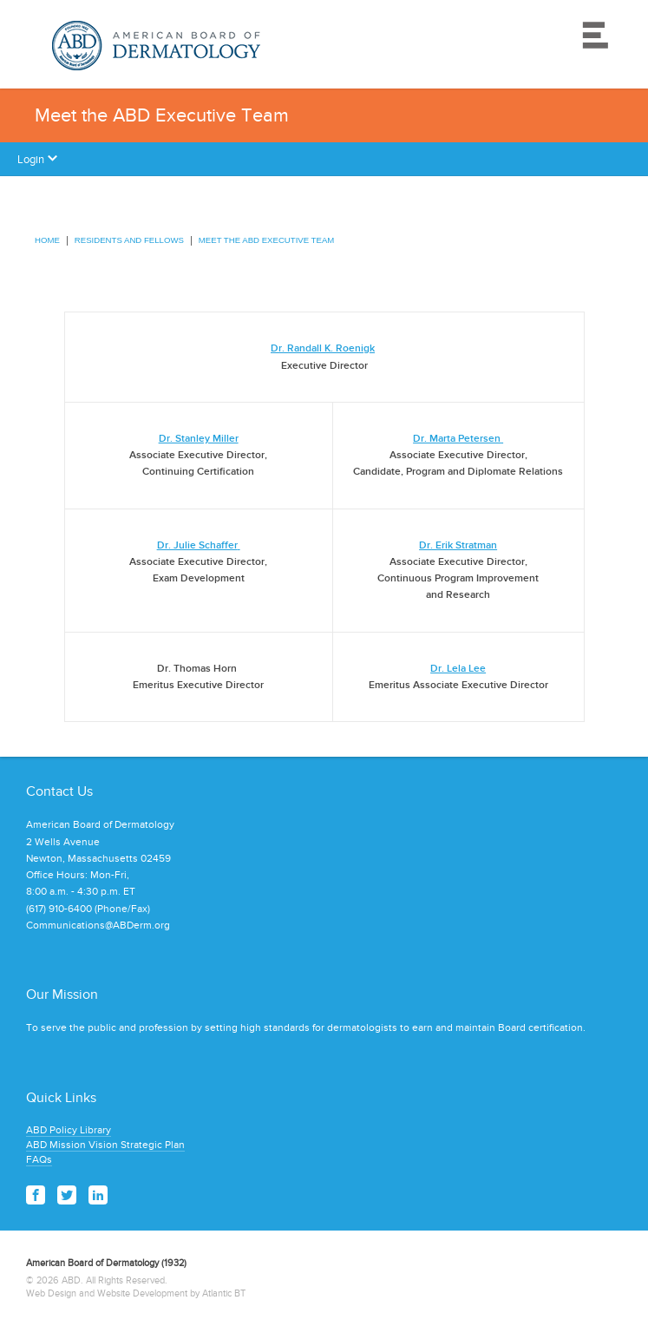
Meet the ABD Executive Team (266, 240)
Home (47, 240)
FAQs (39, 1159)
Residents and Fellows (129, 240)
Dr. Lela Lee (458, 668)
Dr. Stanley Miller (199, 438)
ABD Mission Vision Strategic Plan (105, 1145)
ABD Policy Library (68, 1130)
